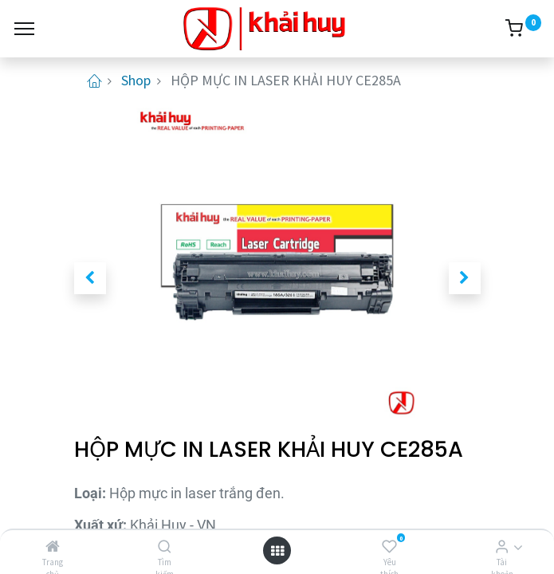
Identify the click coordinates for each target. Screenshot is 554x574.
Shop (136, 80)
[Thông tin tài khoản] (501, 546)
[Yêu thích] (389, 546)
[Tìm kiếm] (164, 546)
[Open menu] (277, 550)
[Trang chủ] (52, 546)
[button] (90, 278)
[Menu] (24, 28)
